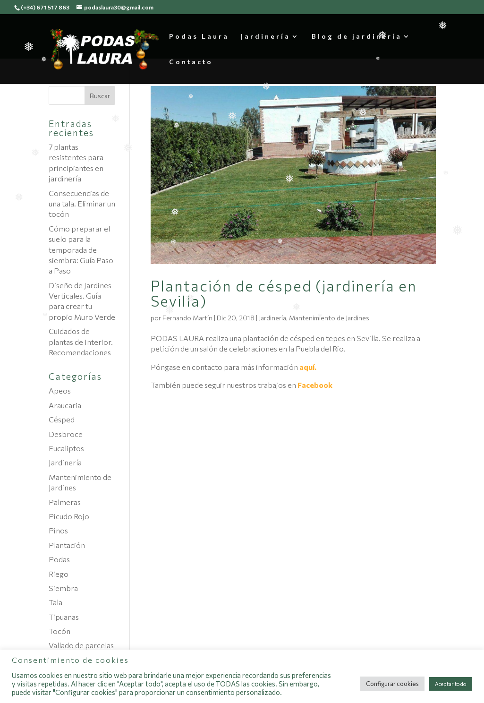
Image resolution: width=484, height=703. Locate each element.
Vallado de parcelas (81, 645)
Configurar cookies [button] (392, 683)
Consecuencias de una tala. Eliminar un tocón (82, 204)
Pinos (58, 530)
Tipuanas (64, 616)
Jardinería (265, 36)
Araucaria (65, 405)
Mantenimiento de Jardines (329, 318)
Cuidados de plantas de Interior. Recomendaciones (81, 341)
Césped (62, 419)
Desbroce (66, 433)
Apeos (60, 390)
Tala (55, 602)
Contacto (191, 62)
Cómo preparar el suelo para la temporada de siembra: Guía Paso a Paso (81, 249)
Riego (58, 573)
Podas (59, 559)
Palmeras (65, 501)
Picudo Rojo (69, 516)
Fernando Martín (187, 318)
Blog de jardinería (357, 36)
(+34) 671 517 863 (45, 7)
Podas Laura (199, 36)
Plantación (67, 544)
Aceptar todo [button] (451, 684)
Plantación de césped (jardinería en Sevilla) (284, 292)
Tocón (59, 630)
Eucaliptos (66, 448)
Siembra (63, 587)
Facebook (314, 384)
